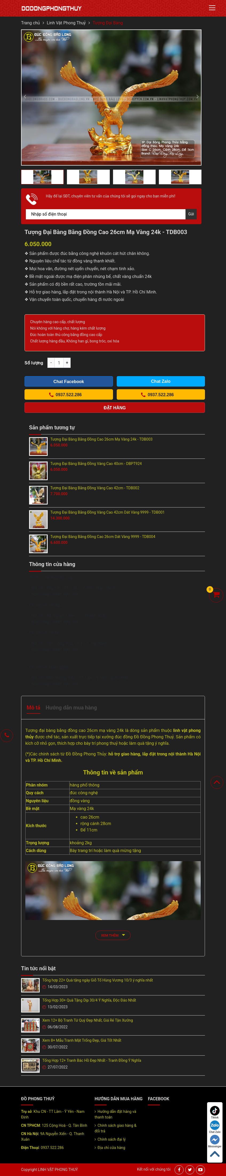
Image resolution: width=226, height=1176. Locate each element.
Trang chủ (30, 22)
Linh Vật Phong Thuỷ (66, 22)
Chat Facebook (68, 381)
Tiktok (215, 1112)
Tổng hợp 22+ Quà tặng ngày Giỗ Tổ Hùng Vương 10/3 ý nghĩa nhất (97, 980)
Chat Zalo (214, 1126)
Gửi (191, 214)
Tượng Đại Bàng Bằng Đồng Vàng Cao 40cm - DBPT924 (96, 463)
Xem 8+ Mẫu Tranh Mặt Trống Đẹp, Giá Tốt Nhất (81, 1040)
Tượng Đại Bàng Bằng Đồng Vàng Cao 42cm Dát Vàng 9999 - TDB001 (107, 512)
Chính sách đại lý (112, 1139)
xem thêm (113, 934)
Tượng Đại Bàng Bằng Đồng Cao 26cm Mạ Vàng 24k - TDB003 (101, 439)
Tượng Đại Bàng (108, 22)
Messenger (214, 1141)
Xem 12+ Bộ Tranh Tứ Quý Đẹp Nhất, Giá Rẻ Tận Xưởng (87, 1020)
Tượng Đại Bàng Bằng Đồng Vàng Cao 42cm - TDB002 (94, 488)
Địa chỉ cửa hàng (111, 1148)
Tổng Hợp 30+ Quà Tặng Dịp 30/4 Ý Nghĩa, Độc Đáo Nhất (89, 1000)
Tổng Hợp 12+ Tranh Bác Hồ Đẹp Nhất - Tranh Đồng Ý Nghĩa (91, 1060)
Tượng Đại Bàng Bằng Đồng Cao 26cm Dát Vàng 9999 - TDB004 (102, 536)
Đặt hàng (115, 408)
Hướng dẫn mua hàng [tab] (71, 707)
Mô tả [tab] (33, 707)
